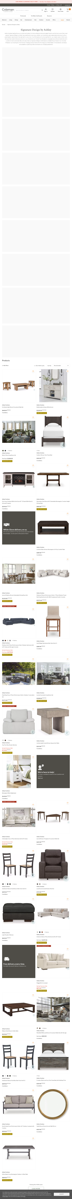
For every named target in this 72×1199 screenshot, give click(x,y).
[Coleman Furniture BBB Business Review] (36, 1171)
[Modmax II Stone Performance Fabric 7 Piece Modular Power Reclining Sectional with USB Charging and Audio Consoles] (53, 527)
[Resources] (36, 1154)
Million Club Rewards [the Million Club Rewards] (57, 1159)
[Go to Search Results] (42, 10)
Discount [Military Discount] (38, 1149)
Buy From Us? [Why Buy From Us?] (21, 1149)
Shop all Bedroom (36, 109)
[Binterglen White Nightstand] (18, 725)
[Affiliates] (36, 1157)
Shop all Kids (36, 136)
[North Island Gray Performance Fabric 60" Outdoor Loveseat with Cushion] (18, 1058)
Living (10, 20)
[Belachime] (62, 146)
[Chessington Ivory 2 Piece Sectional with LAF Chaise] (18, 771)
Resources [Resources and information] (49, 16)
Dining (16, 20)
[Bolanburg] (23, 173)
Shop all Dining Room (36, 245)
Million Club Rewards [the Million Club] (36, 16)
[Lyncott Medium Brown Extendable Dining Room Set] (18, 527)
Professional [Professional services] (23, 16)
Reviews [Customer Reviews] (55, 1162)
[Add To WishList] (33, 306)
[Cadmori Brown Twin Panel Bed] (53, 387)
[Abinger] (23, 63)
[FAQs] (52, 1149)
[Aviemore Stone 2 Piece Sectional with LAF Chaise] (53, 869)
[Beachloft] (49, 227)
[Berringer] (62, 255)
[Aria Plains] (10, 227)
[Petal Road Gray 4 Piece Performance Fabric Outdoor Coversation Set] (18, 627)
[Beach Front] (23, 227)
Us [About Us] (19, 1146)
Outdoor (41, 20)
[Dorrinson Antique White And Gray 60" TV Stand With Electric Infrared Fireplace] (18, 434)
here (24, 1196)
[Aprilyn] (49, 118)
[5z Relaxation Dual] (10, 63)
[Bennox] (49, 255)
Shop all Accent (36, 82)
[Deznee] (62, 200)
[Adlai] (49, 63)
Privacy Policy (5, 1196)
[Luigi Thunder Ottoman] (18, 867)
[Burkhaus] (36, 282)
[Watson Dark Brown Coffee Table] (18, 963)
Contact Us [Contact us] (67, 5)
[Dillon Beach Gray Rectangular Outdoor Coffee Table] (18, 1106)
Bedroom (4, 20)
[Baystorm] (49, 146)
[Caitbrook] (62, 282)
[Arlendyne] (62, 91)
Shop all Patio (36, 218)
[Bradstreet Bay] (62, 227)
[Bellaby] (10, 173)
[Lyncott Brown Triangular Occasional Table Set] (53, 771)
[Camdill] (62, 173)
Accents (48, 20)
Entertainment (28, 20)
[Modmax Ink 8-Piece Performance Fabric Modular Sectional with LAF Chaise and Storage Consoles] (18, 577)
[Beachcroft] (36, 227)
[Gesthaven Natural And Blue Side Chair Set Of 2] (18, 1013)
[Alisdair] (10, 118)
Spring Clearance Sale (7, 584)
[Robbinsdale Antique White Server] (53, 339)
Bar (21, 20)
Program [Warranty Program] (55, 1157)
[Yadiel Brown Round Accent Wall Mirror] (53, 1058)
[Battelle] (23, 200)
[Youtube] (38, 1177)
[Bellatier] (36, 255)
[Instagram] (33, 1177)
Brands (68, 20)
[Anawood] (49, 91)
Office (54, 20)
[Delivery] (53, 1152)
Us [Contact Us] (53, 1146)
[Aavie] (10, 91)
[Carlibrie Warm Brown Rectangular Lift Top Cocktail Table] (53, 482)
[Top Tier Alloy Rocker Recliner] (18, 677)
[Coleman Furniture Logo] (8, 11)
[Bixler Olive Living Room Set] (18, 387)
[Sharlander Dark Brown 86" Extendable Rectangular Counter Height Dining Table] (53, 434)
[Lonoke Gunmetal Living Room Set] (53, 627)
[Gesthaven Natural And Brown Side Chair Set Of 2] (18, 821)
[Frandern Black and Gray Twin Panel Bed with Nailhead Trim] (53, 1013)
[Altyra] (23, 118)
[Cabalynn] (49, 282)
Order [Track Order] (4, 1149)
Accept (61, 1194)
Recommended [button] (57, 300)
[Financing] (36, 1152)
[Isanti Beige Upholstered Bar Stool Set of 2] (53, 575)
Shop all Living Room (36, 53)
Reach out (40, 712)
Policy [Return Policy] (54, 1154)
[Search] (29, 10)
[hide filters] (6, 300)
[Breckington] (36, 200)
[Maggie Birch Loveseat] (53, 915)
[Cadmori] (49, 173)
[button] (45, 10)
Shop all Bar (36, 272)
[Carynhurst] (49, 200)
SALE (62, 20)
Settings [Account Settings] (5, 1146)
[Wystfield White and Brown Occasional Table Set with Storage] (53, 965)
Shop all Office (36, 191)
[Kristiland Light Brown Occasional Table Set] (18, 339)
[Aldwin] (23, 91)
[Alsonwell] (36, 91)
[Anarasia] (36, 118)
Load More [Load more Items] (36, 1123)
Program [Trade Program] (37, 1146)
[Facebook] (28, 1177)
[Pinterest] (43, 1177)
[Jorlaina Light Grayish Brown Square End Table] (53, 675)
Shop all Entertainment (36, 163)
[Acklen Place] (36, 63)
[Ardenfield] (62, 118)
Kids (35, 20)
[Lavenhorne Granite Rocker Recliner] (53, 821)
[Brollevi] (36, 173)
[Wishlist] (3, 1152)
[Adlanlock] (62, 63)
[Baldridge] (10, 200)
